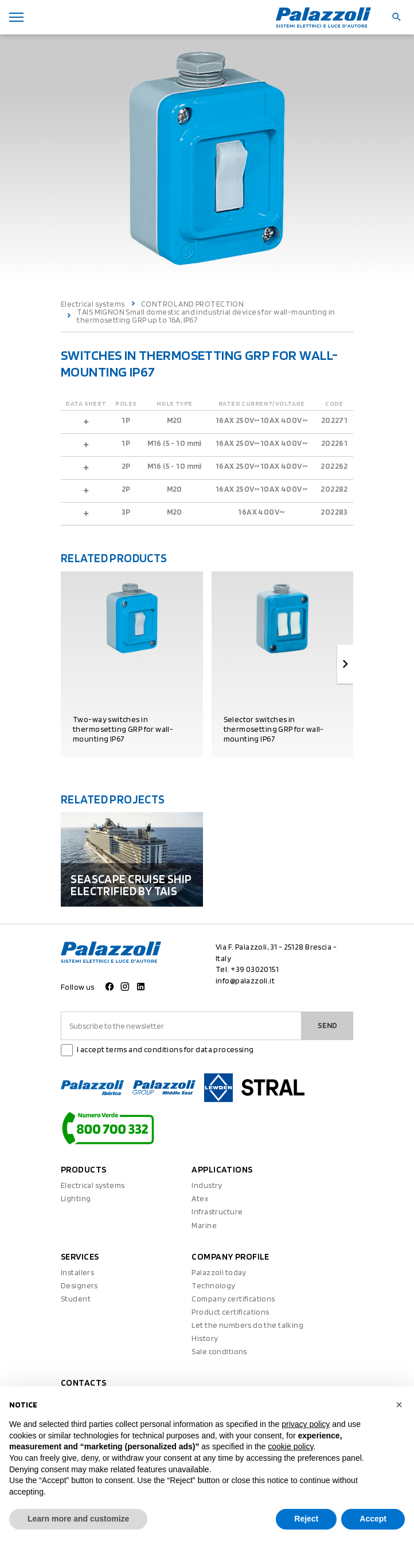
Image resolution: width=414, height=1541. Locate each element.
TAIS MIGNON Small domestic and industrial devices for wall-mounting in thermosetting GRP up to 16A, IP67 (206, 316)
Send (327, 1025)
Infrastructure (217, 1211)
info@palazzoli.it (245, 980)
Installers (77, 1272)
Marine (204, 1225)
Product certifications (230, 1311)
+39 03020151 (255, 969)
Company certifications (233, 1298)
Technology (213, 1285)
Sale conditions (219, 1351)
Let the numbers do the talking (247, 1325)
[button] (399, 1404)
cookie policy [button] (290, 1446)
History (205, 1338)
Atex (200, 1198)
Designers (79, 1285)
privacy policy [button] (306, 1424)
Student (76, 1298)
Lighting (76, 1198)
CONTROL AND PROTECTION (192, 304)
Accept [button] (373, 1518)
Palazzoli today (219, 1272)
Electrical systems (93, 304)
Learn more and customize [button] (78, 1518)
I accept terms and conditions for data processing (165, 1049)
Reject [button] (306, 1518)
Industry (207, 1185)
